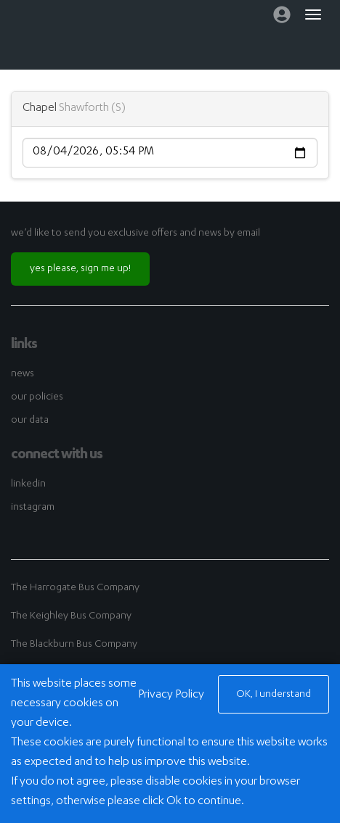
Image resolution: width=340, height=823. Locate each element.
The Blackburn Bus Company (74, 644)
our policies (37, 397)
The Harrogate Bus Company (75, 588)
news (22, 374)
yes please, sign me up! (80, 269)
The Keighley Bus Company (71, 616)
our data (30, 420)
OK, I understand (273, 694)
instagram (32, 507)
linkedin (28, 484)
